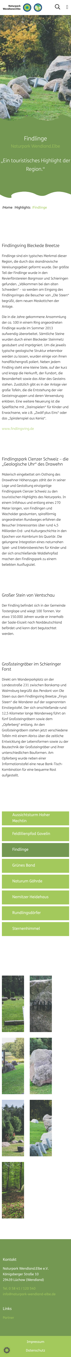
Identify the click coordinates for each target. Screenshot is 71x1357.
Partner (8, 1318)
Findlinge (20, 850)
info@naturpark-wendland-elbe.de (29, 1294)
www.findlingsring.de (18, 429)
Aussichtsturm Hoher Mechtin (31, 818)
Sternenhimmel (26, 929)
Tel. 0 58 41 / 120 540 (19, 1289)
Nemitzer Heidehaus (30, 897)
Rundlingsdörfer (26, 913)
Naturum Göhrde (27, 882)
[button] (67, 7)
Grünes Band (23, 866)
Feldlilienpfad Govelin (31, 834)
